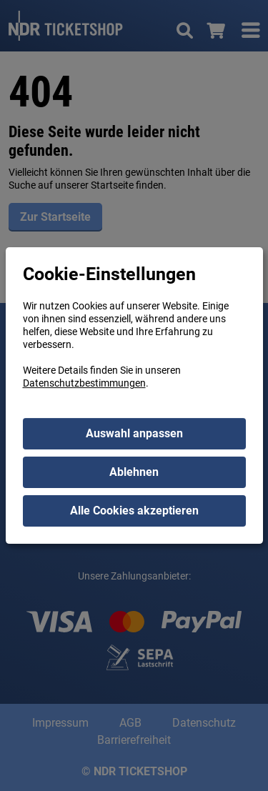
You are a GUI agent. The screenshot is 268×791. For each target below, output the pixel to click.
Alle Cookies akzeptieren (134, 510)
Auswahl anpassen (134, 433)
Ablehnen (134, 472)
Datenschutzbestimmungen (84, 383)
